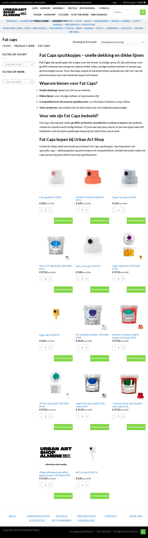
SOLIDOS (126, 28)
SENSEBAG (112, 28)
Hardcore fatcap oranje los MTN (90, 199)
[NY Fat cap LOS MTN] (92, 452)
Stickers (63, 14)
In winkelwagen (63, 221)
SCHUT (100, 28)
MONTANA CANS (12, 28)
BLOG (12, 516)
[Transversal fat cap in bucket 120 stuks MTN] (129, 383)
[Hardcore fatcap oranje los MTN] (92, 176)
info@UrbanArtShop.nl (126, 531)
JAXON (115, 21)
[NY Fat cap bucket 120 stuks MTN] (56, 383)
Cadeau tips (60, 21)
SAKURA (88, 28)
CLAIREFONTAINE (29, 21)
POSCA (69, 28)
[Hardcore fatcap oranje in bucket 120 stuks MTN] (129, 314)
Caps (35, 8)
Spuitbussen (88, 8)
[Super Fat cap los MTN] (129, 176)
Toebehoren (42, 21)
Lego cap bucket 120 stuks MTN (126, 267)
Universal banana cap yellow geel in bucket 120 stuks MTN (54, 474)
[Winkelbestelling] (122, 42)
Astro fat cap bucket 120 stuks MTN (55, 267)
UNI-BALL (74, 32)
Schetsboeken (80, 14)
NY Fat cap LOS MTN (86, 472)
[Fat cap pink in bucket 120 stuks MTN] (92, 314)
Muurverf (50, 14)
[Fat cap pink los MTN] (56, 176)
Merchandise (100, 14)
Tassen (37, 14)
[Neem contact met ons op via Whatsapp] (143, 531)
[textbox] (18, 64)
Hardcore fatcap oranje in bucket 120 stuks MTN (125, 336)
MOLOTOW (88, 24)
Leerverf (45, 8)
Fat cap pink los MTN (50, 197)
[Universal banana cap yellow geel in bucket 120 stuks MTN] (56, 452)
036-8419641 (104, 531)
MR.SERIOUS (72, 24)
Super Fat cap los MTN (124, 197)
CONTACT (111, 516)
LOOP (136, 21)
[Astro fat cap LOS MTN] (92, 245)
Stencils (104, 8)
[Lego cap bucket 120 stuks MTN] (129, 245)
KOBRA (126, 21)
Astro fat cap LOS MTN (88, 266)
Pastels (72, 8)
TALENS (138, 28)
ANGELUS (11, 21)
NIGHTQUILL (40, 28)
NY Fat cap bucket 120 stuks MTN (54, 405)
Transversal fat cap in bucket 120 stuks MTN (127, 405)
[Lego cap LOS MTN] (56, 314)
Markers (59, 8)
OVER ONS (135, 516)
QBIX (78, 28)
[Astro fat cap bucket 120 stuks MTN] (56, 245)
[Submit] (143, 12)
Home (6, 45)
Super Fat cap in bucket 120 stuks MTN (90, 405)
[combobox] (18, 64)
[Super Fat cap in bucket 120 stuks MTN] (92, 383)
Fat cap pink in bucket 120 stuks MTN (92, 336)
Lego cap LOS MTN (49, 335)
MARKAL (58, 24)
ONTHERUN (56, 28)
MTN (27, 28)
